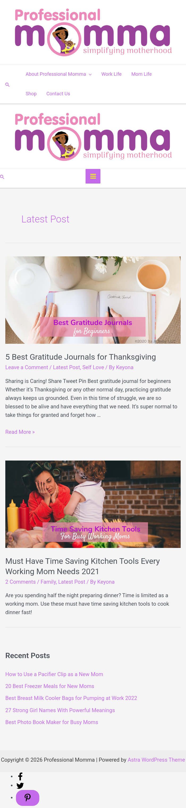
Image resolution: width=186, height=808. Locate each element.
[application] (89, 74)
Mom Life (141, 74)
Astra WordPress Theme (156, 760)
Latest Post (66, 367)
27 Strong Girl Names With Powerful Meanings (60, 710)
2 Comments (20, 582)
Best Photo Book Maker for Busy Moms (51, 722)
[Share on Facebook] (20, 776)
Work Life (111, 74)
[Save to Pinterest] (27, 798)
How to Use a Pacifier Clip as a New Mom (54, 674)
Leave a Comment (26, 367)
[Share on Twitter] (20, 785)
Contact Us (58, 93)
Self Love (93, 367)
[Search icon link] (7, 84)
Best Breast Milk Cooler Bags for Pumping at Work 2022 (71, 698)
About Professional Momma (59, 74)
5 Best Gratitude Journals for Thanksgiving (80, 357)
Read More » (20, 432)
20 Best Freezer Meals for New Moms (49, 686)
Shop (31, 93)
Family (48, 582)
